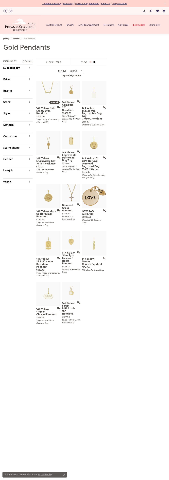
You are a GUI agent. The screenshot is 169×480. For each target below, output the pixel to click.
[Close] (165, 3)
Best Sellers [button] (139, 24)
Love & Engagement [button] (88, 24)
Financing (68, 3)
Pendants (16, 38)
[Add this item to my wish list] (75, 125)
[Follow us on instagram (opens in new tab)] (11, 11)
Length (8, 170)
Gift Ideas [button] (123, 24)
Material (8, 124)
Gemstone (10, 136)
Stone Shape (11, 147)
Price (6, 79)
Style (6, 113)
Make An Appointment (87, 3)
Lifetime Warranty (51, 3)
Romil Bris (154, 24)
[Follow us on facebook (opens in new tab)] (5, 11)
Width (7, 181)
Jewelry (6, 38)
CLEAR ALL (28, 61)
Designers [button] (109, 24)
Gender (8, 159)
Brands (8, 90)
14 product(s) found (101, 75)
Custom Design (54, 24)
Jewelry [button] (70, 24)
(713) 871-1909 (119, 3)
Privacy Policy (45, 474)
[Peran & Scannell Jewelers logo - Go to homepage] (22, 24)
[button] (144, 11)
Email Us (105, 3)
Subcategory (11, 67)
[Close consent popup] (64, 475)
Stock (7, 102)
